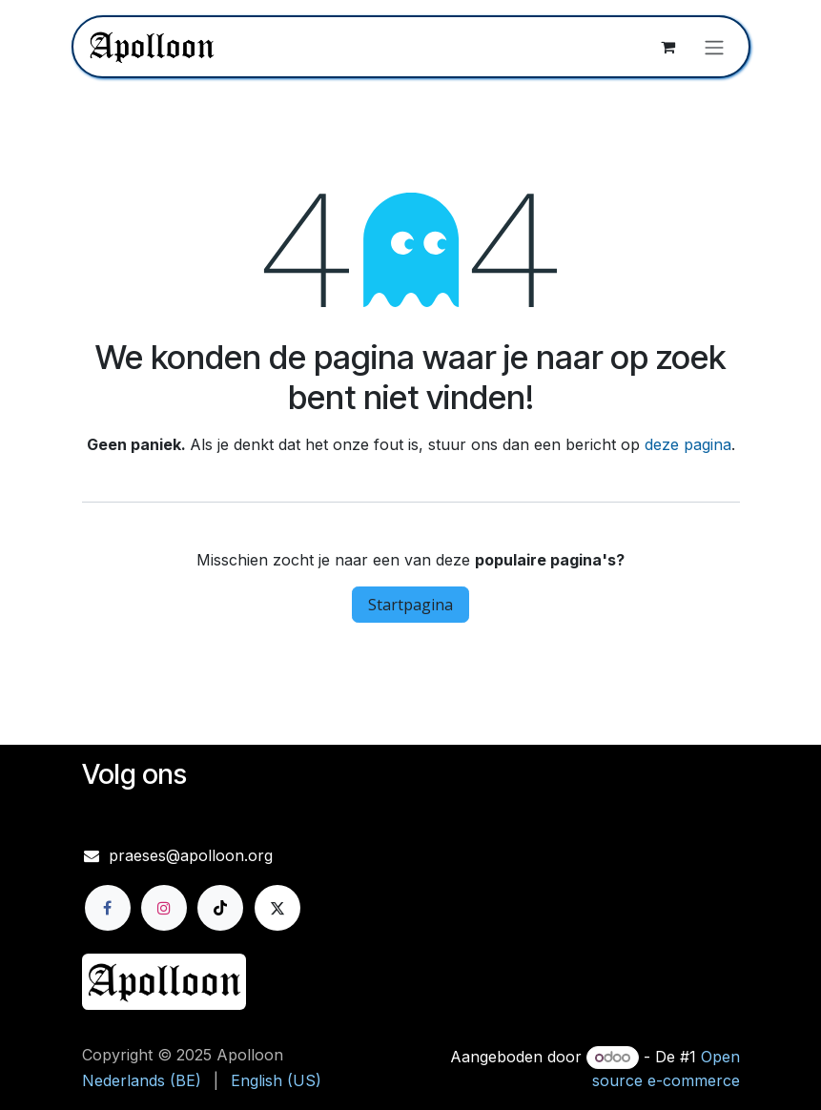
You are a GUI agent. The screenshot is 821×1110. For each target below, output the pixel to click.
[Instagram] (164, 908)
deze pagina (688, 444)
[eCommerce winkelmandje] (668, 47)
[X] (277, 908)
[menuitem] (141, 1080)
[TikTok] (220, 908)
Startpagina (410, 604)
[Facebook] (108, 908)
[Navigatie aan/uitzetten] (714, 47)
